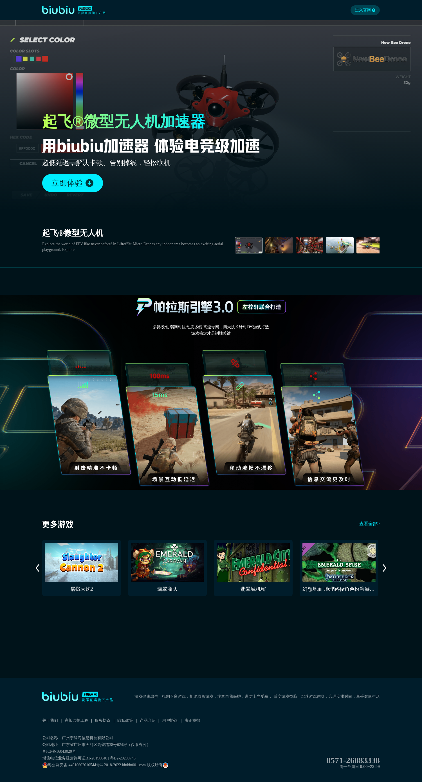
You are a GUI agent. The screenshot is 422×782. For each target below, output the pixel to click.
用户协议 (170, 720)
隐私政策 (125, 720)
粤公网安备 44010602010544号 (71, 765)
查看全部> (369, 523)
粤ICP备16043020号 (59, 751)
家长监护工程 (76, 720)
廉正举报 (192, 720)
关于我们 (50, 720)
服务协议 (103, 720)
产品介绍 (148, 720)
